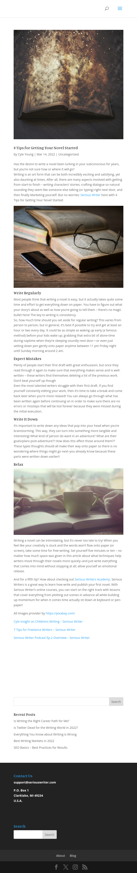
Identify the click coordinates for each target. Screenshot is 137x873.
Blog (73, 856)
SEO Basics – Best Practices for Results (40, 747)
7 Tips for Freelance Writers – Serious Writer (45, 630)
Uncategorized (68, 154)
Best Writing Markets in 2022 (34, 741)
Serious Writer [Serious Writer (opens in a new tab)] (91, 195)
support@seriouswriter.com (35, 782)
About (60, 856)
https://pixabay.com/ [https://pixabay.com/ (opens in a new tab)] (60, 613)
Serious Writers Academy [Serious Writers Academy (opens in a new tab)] (92, 579)
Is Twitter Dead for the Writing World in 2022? (46, 728)
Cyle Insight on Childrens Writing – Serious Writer (48, 621)
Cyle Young (26, 154)
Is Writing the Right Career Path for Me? (41, 721)
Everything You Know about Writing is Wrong (45, 734)
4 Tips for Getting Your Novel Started (46, 147)
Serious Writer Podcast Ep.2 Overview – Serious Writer (52, 638)
